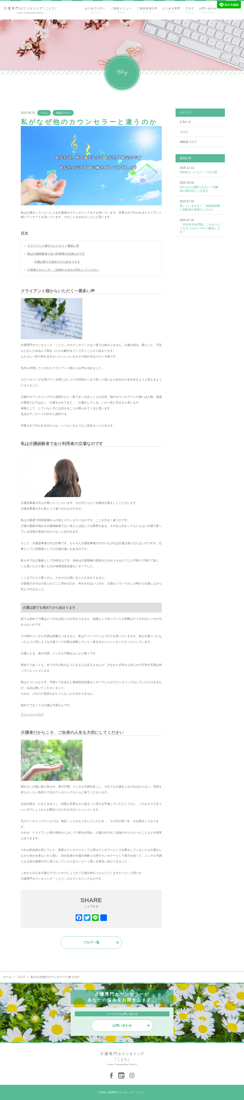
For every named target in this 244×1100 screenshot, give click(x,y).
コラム (44, 112)
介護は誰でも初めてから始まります (57, 261)
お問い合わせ (122, 1025)
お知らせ (185, 121)
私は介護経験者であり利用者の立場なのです (56, 253)
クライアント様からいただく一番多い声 (53, 245)
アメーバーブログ (32, 714)
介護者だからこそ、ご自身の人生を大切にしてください (63, 269)
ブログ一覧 (91, 942)
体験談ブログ (63, 112)
